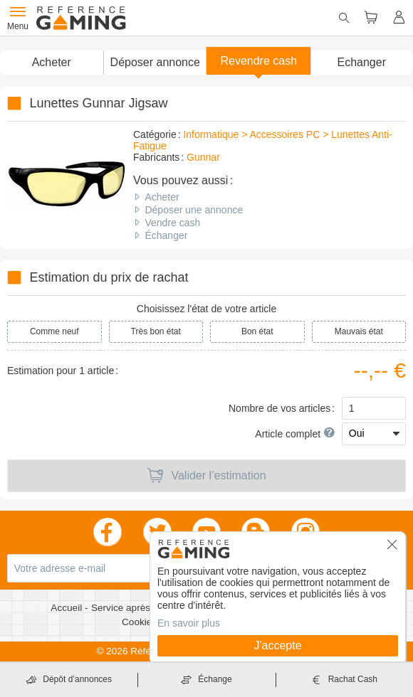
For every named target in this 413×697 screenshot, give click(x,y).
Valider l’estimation (206, 475)
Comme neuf (54, 331)
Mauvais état (359, 331)
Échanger (166, 235)
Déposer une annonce (194, 210)
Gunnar (203, 157)
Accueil (68, 607)
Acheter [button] (51, 62)
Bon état (257, 331)
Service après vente (135, 607)
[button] (155, 62)
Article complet (295, 434)
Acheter (162, 197)
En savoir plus (188, 623)
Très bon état (156, 331)
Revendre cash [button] (258, 61)
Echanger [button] (362, 62)
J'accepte (277, 645)
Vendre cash (172, 222)
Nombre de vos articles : (282, 408)
